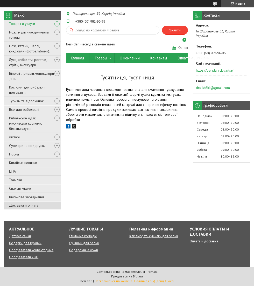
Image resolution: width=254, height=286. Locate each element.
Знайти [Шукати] (175, 30)
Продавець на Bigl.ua (127, 276)
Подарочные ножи (83, 250)
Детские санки (20, 236)
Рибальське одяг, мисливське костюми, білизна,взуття (25, 123)
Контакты (158, 58)
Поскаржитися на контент (113, 281)
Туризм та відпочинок (26, 101)
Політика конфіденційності (154, 281)
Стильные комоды (83, 236)
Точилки (15, 180)
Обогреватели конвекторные (31, 250)
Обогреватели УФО (23, 257)
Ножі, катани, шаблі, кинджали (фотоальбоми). (29, 48)
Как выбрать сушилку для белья (153, 236)
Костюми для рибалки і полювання (27, 90)
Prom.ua (152, 272)
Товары (101, 58)
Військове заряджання (27, 197)
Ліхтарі (14, 137)
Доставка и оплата (23, 205)
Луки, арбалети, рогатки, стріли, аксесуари (28, 62)
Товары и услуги (22, 23)
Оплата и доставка (194, 58)
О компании (130, 58)
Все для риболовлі (24, 109)
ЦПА (12, 171)
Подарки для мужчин (25, 243)
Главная (77, 58)
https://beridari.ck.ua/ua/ (214, 70)
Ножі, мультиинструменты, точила (29, 35)
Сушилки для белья (84, 243)
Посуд (14, 154)
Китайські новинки (23, 162)
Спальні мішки (20, 188)
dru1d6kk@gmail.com (213, 87)
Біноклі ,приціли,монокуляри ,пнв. (31, 76)
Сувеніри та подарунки (27, 145)
